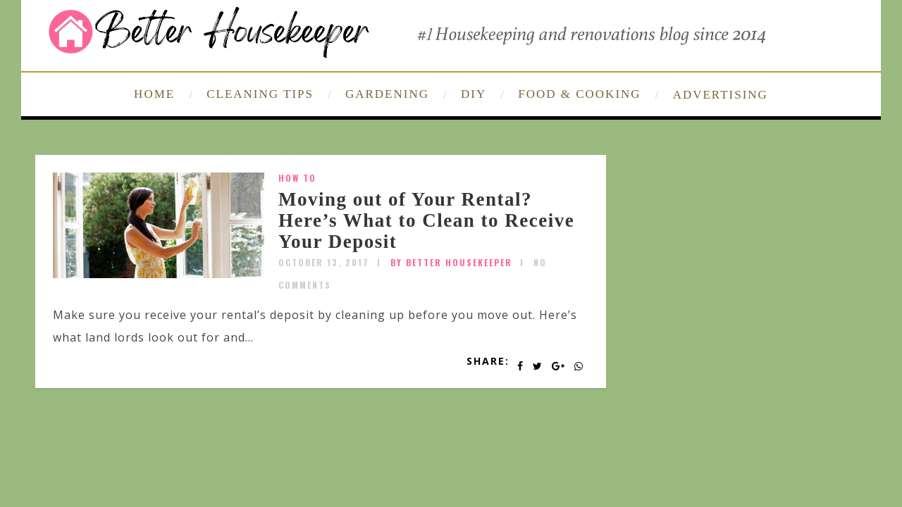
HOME (154, 94)
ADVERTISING (720, 94)
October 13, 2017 (323, 262)
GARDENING (387, 94)
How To (297, 178)
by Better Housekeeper (451, 262)
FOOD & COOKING (579, 94)
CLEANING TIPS (260, 94)
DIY (473, 94)
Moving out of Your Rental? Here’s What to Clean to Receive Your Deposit (426, 220)
